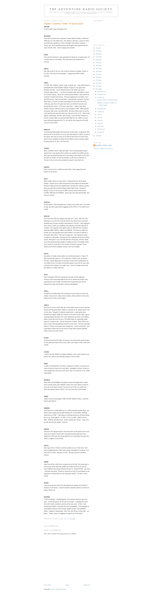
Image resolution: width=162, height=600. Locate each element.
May (98, 120)
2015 (97, 74)
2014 (97, 77)
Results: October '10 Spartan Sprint (107, 100)
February (100, 129)
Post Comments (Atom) (59, 589)
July (98, 114)
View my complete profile (103, 148)
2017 (97, 68)
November (100, 94)
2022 (97, 54)
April (99, 123)
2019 (97, 62)
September (100, 108)
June (98, 117)
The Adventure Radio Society (81, 9)
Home (67, 585)
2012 (97, 83)
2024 (97, 48)
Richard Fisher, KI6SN (104, 145)
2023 (97, 51)
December (100, 91)
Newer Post (47, 585)
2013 (97, 80)
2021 (97, 57)
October (99, 97)
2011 (97, 86)
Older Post (87, 585)
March (99, 126)
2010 (97, 89)
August (99, 111)
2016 (97, 71)
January (99, 132)
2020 (97, 60)
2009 (97, 136)
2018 (97, 65)
